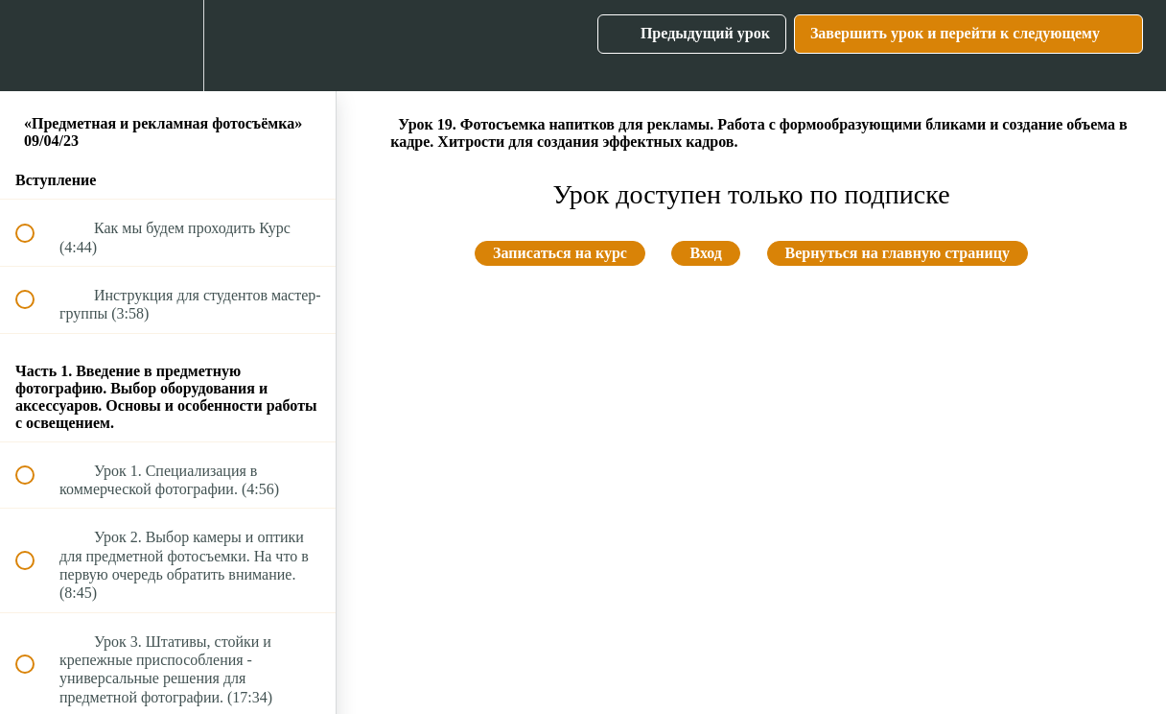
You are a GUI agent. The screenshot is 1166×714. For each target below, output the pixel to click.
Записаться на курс (560, 253)
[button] (35, 45)
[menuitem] (167, 45)
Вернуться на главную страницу (897, 253)
